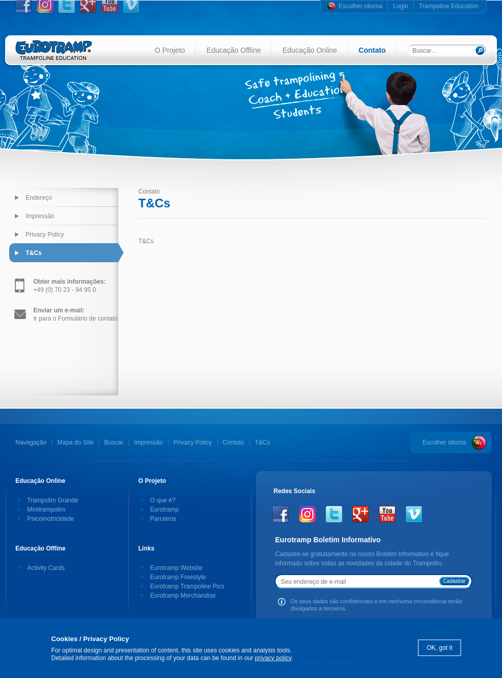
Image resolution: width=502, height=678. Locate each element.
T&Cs (33, 253)
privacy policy (273, 658)
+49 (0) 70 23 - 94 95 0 (69, 285)
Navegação (31, 442)
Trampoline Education (448, 6)
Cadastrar (454, 581)
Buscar (113, 442)
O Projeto (170, 50)
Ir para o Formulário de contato (75, 314)
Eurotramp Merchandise (183, 595)
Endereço (39, 197)
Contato (372, 50)
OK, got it (439, 647)
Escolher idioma (360, 6)
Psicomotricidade (50, 518)
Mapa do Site (75, 442)
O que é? (162, 500)
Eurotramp (164, 509)
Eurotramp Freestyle (178, 577)
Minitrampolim (46, 509)
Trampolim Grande (52, 500)
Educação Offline (233, 50)
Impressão (40, 216)
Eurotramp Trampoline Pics (187, 586)
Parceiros (163, 518)
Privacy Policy (45, 234)
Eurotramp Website (176, 567)
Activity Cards (46, 567)
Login (400, 6)
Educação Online (309, 50)
